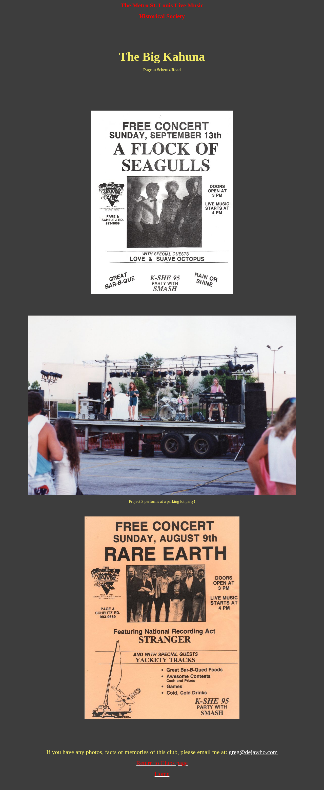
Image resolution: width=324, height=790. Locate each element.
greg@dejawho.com (253, 752)
